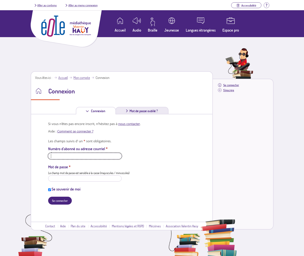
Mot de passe (59, 166)
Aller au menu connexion (83, 5)
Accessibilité (99, 226)
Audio (137, 30)
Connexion (99, 110)
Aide (63, 226)
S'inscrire (228, 90)
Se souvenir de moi (66, 189)
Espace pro (230, 30)
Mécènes (155, 226)
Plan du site (78, 226)
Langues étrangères (201, 30)
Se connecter (231, 85)
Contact (50, 226)
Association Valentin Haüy (182, 226)
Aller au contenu (47, 5)
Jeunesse (171, 30)
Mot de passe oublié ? (144, 111)
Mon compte (81, 78)
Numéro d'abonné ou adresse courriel (78, 148)
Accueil (63, 78)
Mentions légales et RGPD (128, 226)
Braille (152, 30)
